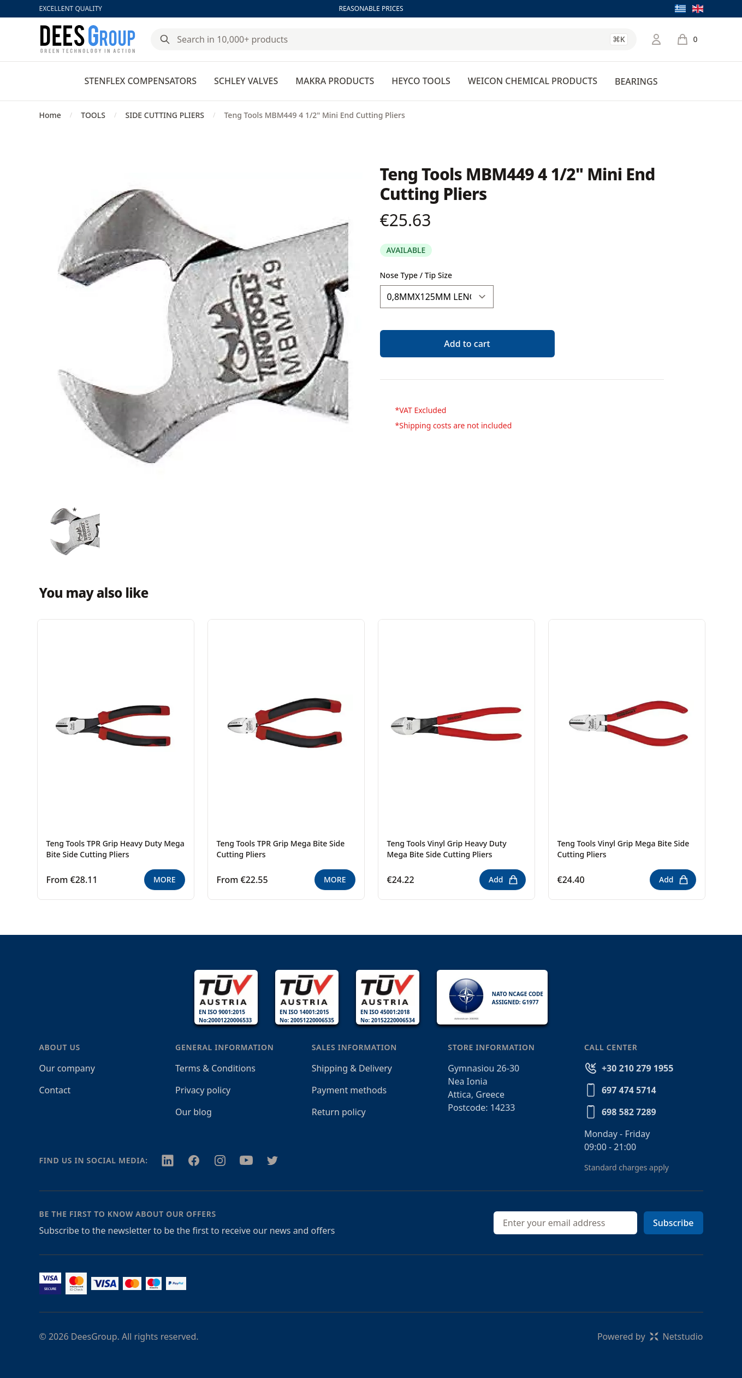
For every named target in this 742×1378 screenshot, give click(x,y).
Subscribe (673, 1223)
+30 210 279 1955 (637, 1068)
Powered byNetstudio (650, 1336)
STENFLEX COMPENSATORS (141, 81)
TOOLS (93, 115)
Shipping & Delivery (352, 1068)
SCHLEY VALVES (246, 81)
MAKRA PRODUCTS (334, 81)
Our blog (193, 1112)
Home (50, 115)
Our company (67, 1068)
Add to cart (467, 344)
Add (504, 879)
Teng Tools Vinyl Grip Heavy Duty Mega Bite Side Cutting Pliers (447, 848)
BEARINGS (636, 81)
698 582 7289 (629, 1112)
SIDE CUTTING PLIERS (164, 115)
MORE (164, 879)
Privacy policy (202, 1090)
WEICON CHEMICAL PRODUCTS (532, 81)
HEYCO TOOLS (420, 81)
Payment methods (349, 1090)
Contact (55, 1090)
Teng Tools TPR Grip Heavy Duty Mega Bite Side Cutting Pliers (115, 848)
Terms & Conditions (215, 1068)
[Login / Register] (656, 39)
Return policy (339, 1112)
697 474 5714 (629, 1090)
